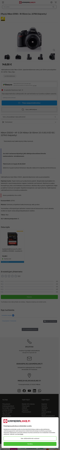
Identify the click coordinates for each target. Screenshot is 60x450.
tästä (21, 434)
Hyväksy (30, 444)
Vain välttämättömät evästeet (30, 438)
